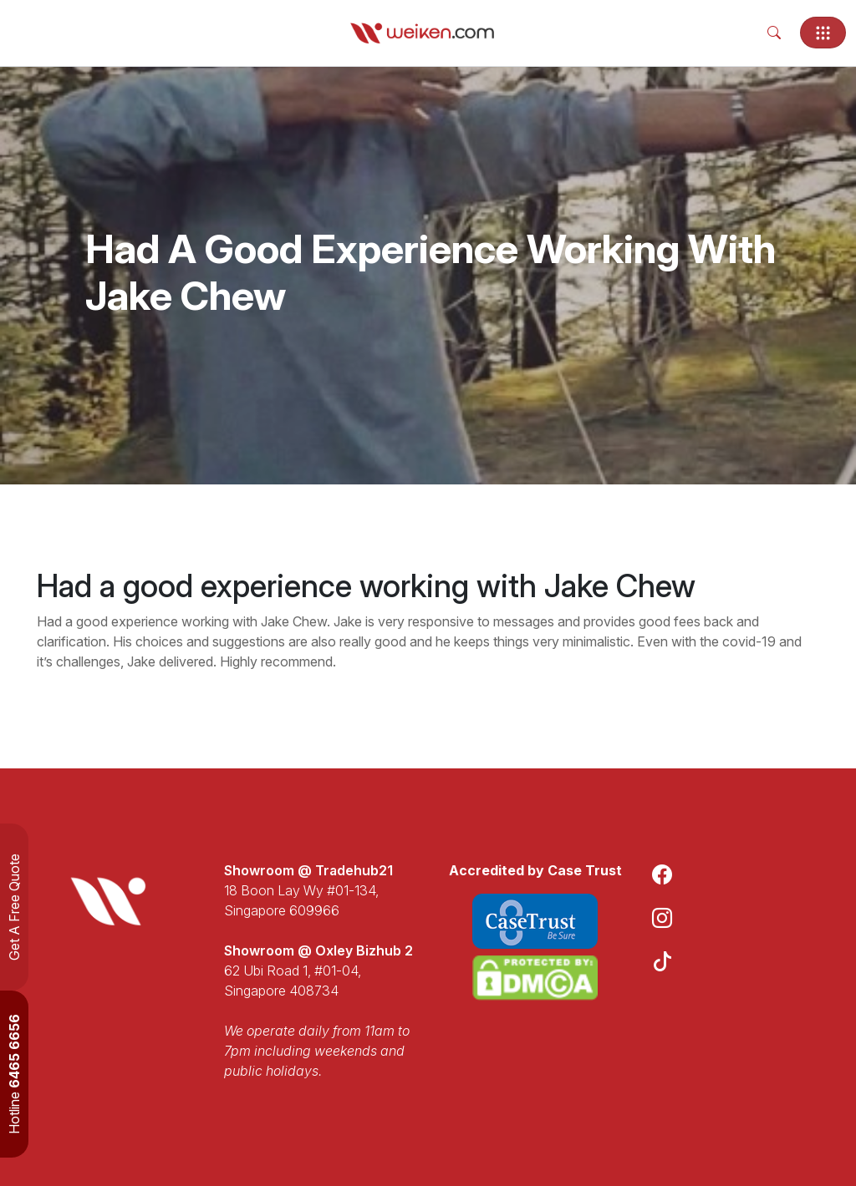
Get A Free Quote (14, 907)
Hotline (14, 1074)
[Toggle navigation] (823, 32)
